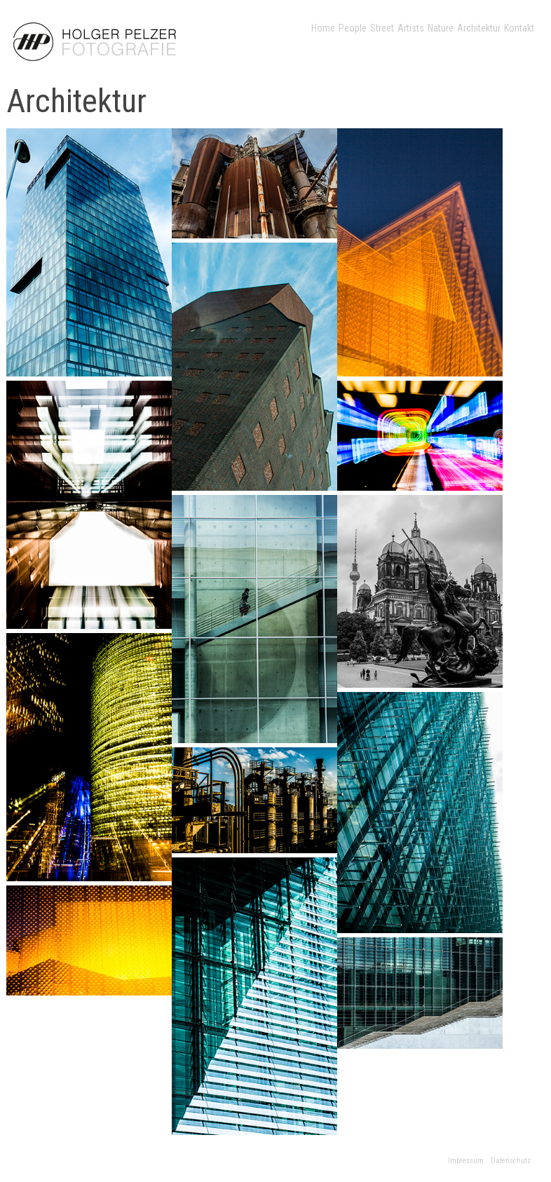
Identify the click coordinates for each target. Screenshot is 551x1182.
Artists (410, 28)
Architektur (479, 28)
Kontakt (519, 28)
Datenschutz (511, 1160)
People (353, 28)
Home (323, 28)
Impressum (466, 1160)
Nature (441, 28)
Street (382, 28)
